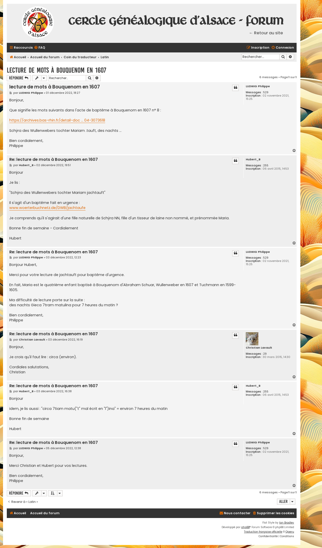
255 (265, 165)
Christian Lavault (259, 347)
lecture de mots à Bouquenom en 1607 (56, 70)
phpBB (245, 527)
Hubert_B (253, 159)
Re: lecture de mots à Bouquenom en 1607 (53, 159)
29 (265, 353)
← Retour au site (266, 33)
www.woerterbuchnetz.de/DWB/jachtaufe (47, 207)
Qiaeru (290, 532)
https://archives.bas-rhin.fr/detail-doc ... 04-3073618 (57, 120)
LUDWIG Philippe (258, 86)
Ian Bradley (286, 523)
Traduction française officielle (263, 532)
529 (265, 92)
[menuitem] (39, 47)
